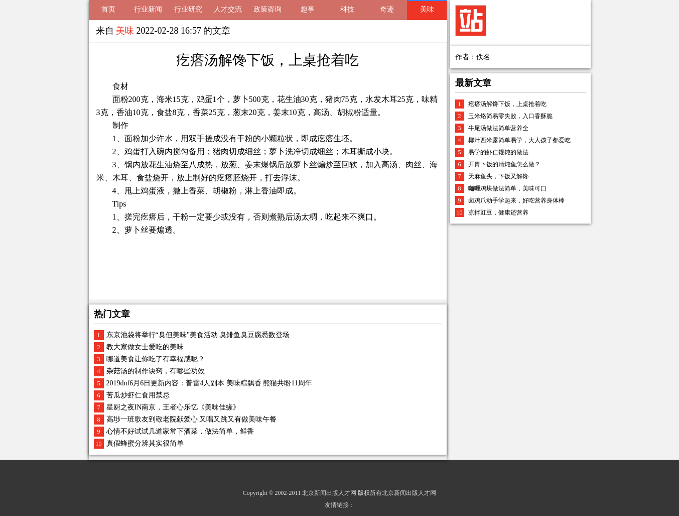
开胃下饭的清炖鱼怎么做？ (504, 164)
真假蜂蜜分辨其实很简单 (145, 443)
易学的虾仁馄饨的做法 (498, 152)
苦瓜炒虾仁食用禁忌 (138, 395)
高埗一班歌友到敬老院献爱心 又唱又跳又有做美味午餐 (191, 419)
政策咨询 (267, 9)
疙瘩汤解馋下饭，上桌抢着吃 (507, 104)
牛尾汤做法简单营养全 (498, 128)
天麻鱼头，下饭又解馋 (498, 176)
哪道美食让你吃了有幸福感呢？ (155, 359)
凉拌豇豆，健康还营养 (498, 212)
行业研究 (188, 9)
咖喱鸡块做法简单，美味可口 (507, 188)
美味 (427, 9)
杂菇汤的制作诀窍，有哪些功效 (155, 371)
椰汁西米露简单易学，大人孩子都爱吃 (519, 140)
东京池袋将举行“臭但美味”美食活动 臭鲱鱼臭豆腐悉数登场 (198, 335)
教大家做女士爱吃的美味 (145, 347)
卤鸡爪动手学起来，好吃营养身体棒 (516, 200)
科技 (347, 9)
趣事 (308, 9)
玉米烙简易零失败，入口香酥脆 (510, 116)
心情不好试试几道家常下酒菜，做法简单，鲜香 (180, 431)
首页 (108, 9)
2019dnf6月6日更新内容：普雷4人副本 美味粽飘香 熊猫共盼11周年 (209, 383)
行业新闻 (148, 9)
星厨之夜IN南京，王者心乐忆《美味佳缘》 (173, 407)
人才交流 (228, 9)
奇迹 (387, 9)
